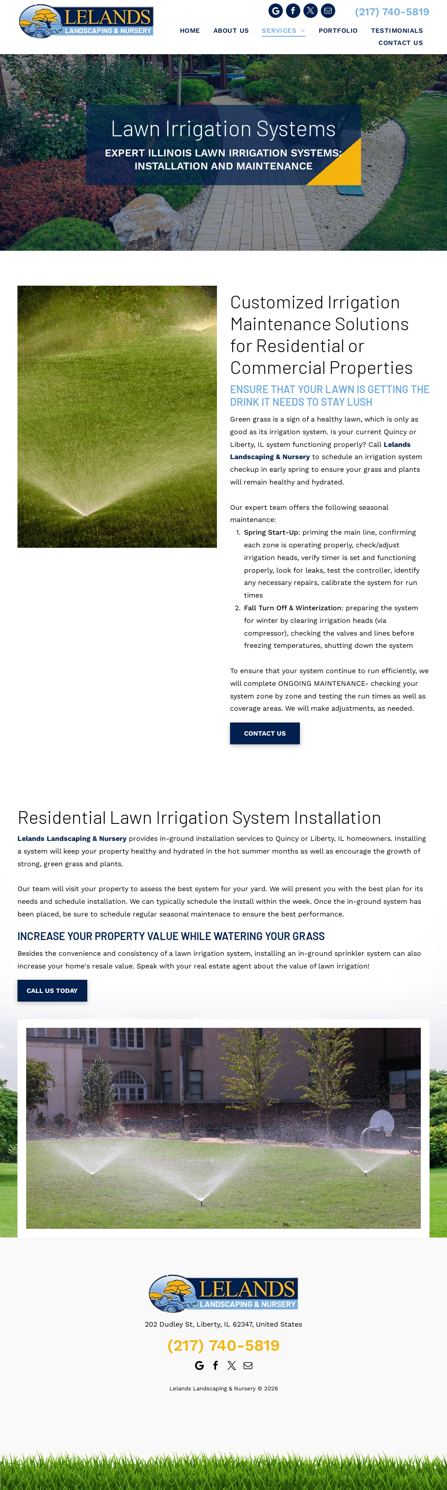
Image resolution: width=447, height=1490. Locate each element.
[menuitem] (190, 30)
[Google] (275, 11)
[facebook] (293, 11)
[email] (328, 11)
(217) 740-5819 (392, 12)
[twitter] (310, 11)
